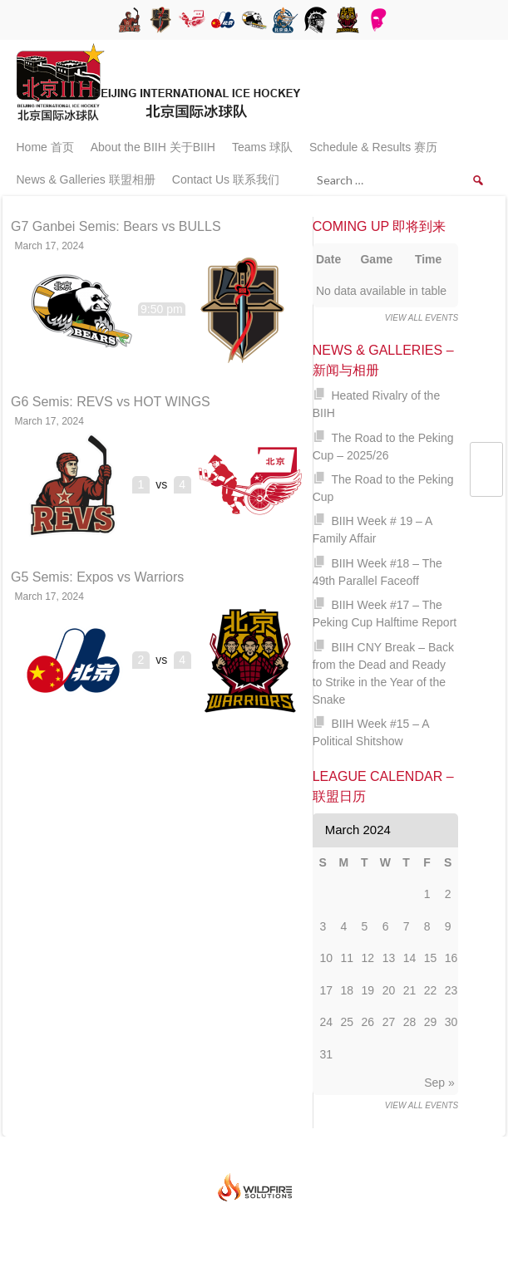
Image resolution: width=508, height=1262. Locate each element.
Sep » (439, 1082)
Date (328, 259)
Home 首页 (45, 147)
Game (376, 259)
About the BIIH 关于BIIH (153, 147)
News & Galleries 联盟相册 (86, 179)
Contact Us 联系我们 (225, 179)
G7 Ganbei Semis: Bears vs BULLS (116, 226)
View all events (421, 317)
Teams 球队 (262, 147)
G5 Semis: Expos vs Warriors (97, 577)
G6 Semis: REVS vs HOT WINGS (110, 402)
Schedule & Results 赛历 (373, 147)
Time (428, 259)
